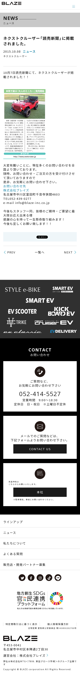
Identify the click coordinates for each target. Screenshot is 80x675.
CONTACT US (40, 449)
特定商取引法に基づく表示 (21, 624)
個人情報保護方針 (58, 624)
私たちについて (14, 543)
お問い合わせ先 (14, 186)
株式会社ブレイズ (16, 190)
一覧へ (40, 252)
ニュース (9, 532)
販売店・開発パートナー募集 (24, 564)
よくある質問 (13, 554)
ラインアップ (13, 522)
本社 (40, 492)
